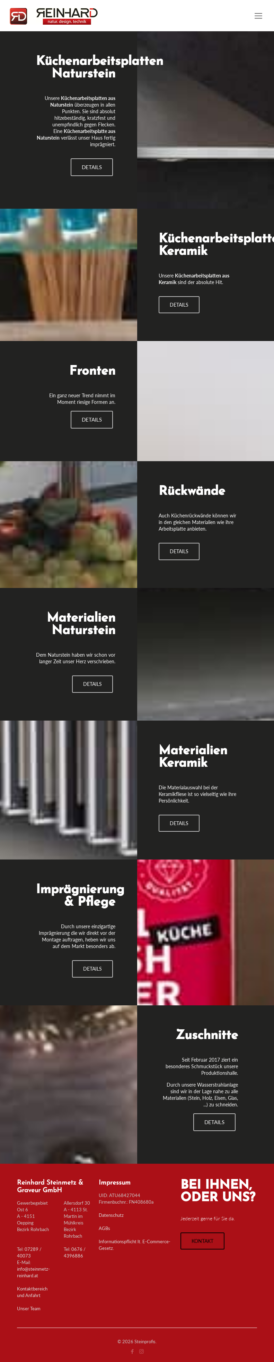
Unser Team (29, 1308)
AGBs (104, 1228)
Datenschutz (111, 1215)
